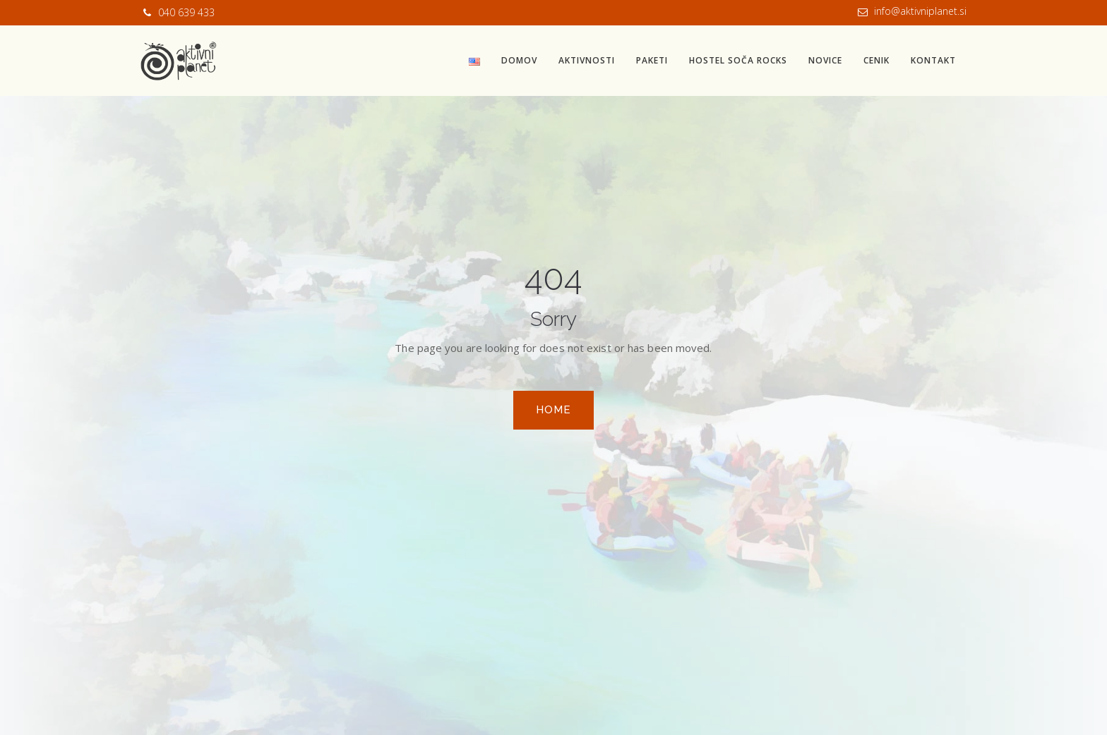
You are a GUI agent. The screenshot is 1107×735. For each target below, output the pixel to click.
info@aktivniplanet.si (920, 11)
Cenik (876, 60)
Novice (825, 60)
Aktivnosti (586, 60)
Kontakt (933, 60)
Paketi (652, 60)
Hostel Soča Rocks (738, 60)
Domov (519, 60)
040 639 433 (186, 12)
